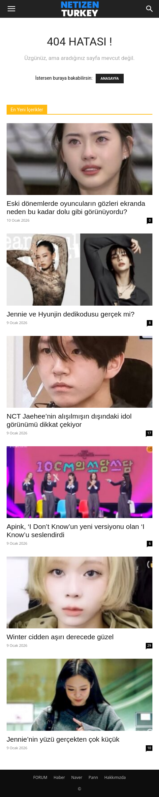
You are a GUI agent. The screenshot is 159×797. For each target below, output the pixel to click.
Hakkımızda (115, 777)
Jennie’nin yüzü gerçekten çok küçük (63, 739)
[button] (11, 9)
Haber (59, 777)
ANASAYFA (110, 78)
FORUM (40, 777)
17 (149, 433)
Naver (76, 777)
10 (149, 748)
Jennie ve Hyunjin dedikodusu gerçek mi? (71, 314)
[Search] (150, 9)
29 (149, 645)
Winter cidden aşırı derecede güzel (60, 637)
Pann (93, 777)
